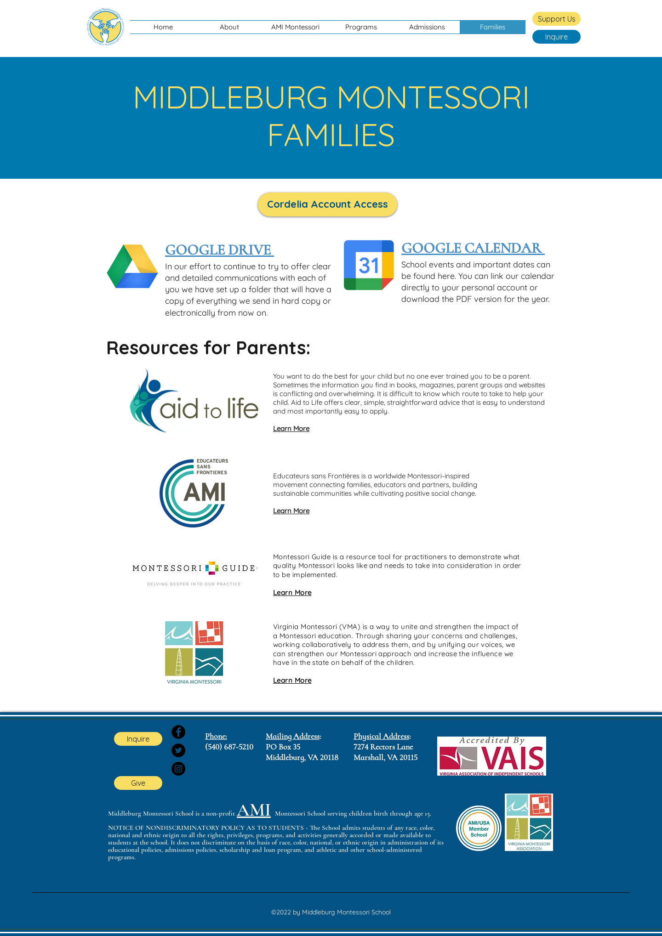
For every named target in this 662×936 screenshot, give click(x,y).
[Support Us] (556, 19)
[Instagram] (178, 769)
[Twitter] (178, 750)
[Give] (138, 783)
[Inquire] (556, 37)
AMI (254, 810)
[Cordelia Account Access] (327, 204)
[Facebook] (178, 732)
